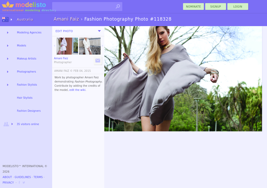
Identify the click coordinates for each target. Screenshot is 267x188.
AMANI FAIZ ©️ (63, 70)
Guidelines (23, 177)
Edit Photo (64, 31)
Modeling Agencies (29, 32)
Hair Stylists (25, 97)
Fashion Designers (29, 110)
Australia (25, 19)
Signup (215, 6)
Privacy (8, 182)
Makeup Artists (26, 58)
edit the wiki (77, 90)
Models (21, 45)
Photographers (26, 71)
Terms (38, 177)
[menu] (99, 31)
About (7, 177)
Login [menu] (237, 6)
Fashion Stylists (27, 84)
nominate (193, 6)
